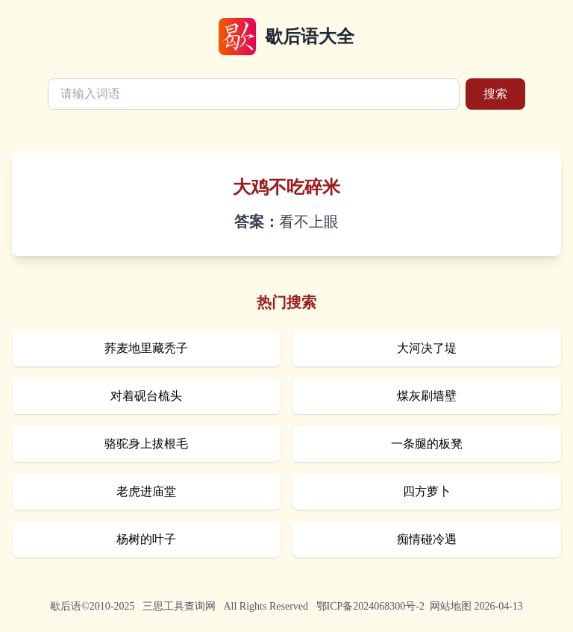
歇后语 (65, 606)
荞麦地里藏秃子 (146, 348)
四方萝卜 (427, 491)
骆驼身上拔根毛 (146, 443)
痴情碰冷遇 (427, 539)
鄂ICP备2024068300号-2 (370, 606)
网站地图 (451, 606)
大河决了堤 (427, 348)
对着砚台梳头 (146, 395)
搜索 (495, 93)
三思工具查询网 (179, 606)
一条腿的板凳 (427, 443)
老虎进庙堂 (146, 491)
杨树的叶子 (146, 539)
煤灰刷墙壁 (427, 395)
